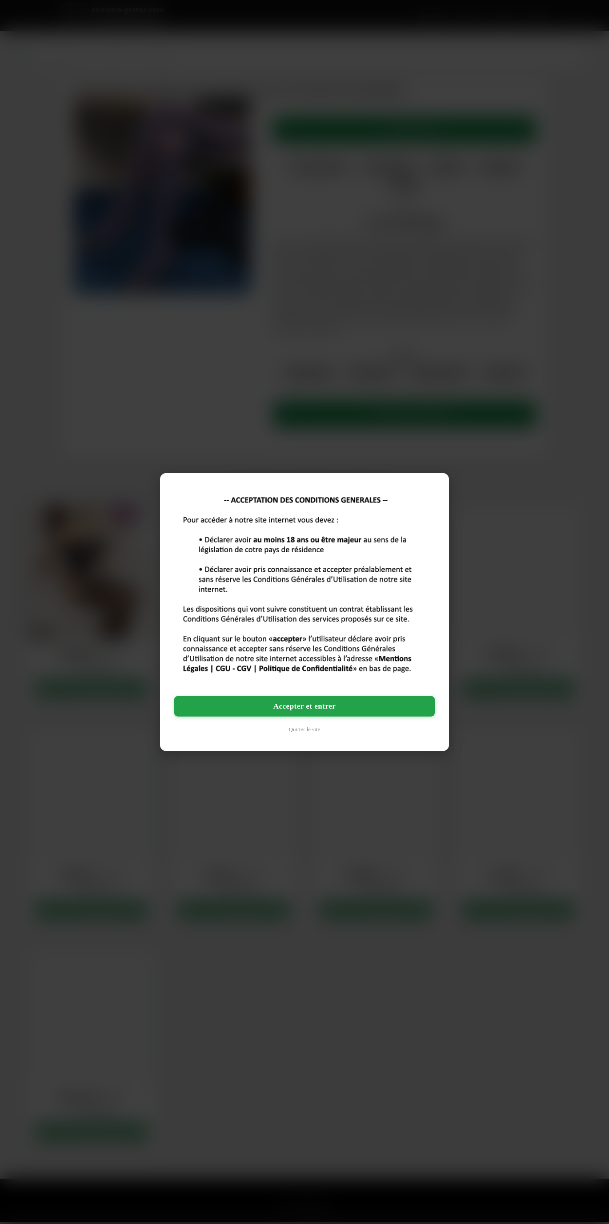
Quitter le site (305, 729)
